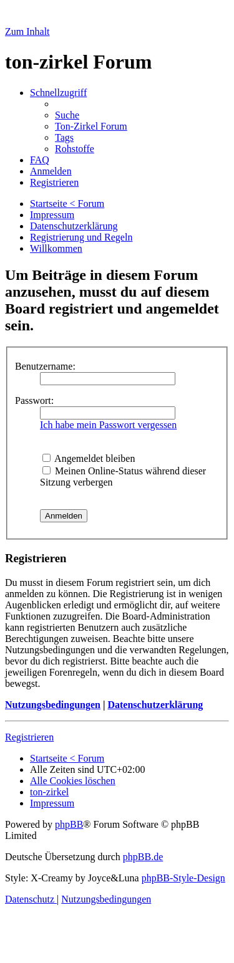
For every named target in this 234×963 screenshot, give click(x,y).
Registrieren (29, 737)
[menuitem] (67, 115)
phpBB (69, 824)
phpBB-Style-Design (183, 878)
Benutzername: (45, 366)
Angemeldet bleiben (88, 458)
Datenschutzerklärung (155, 704)
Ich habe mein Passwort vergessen (108, 424)
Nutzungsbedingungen (52, 704)
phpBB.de (143, 856)
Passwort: (34, 400)
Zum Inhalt (27, 31)
